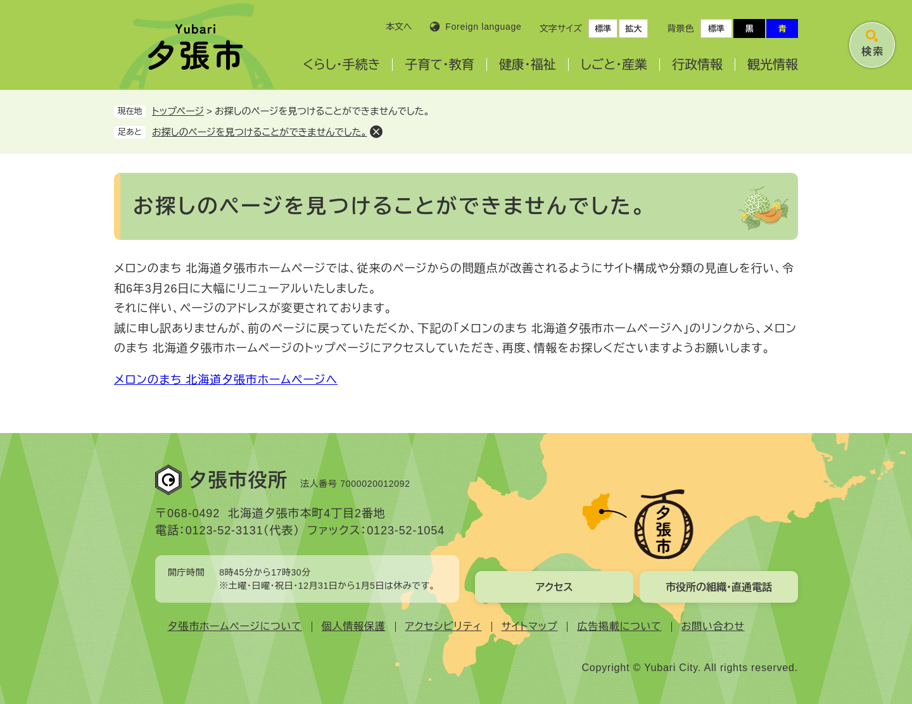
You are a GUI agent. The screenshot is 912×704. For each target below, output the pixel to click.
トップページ (178, 111)
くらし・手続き (341, 64)
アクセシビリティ (443, 626)
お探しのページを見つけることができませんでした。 (259, 132)
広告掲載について (619, 626)
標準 (603, 29)
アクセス (554, 587)
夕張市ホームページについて (235, 626)
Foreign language (483, 27)
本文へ (399, 27)
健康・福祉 (527, 64)
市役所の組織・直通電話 (719, 587)
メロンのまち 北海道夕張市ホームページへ (226, 380)
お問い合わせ (713, 626)
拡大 (633, 29)
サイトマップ (530, 626)
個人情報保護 (354, 626)
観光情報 (772, 64)
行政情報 (697, 64)
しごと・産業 (614, 64)
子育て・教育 (439, 64)
